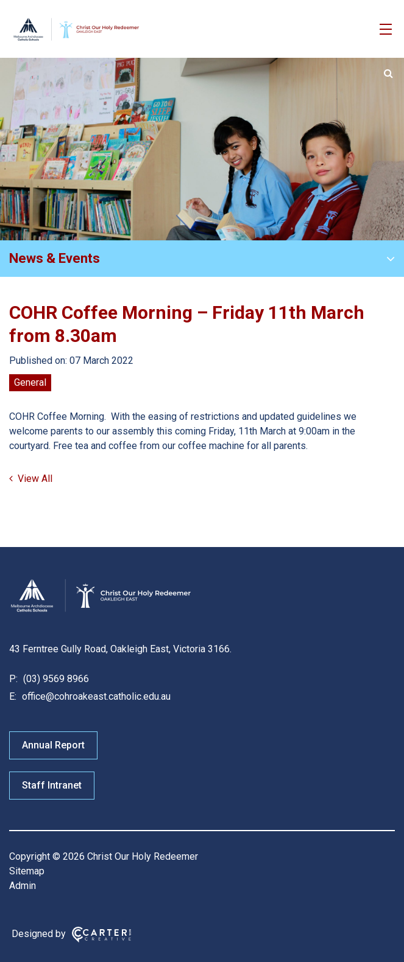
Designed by (39, 933)
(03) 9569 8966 (55, 679)
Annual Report (53, 745)
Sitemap (26, 871)
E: (12, 696)
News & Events (54, 258)
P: (13, 679)
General (30, 382)
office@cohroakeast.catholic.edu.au (95, 696)
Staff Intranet (52, 785)
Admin (22, 885)
